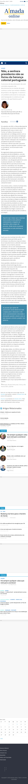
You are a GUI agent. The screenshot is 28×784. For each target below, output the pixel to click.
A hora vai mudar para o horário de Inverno (11, 529)
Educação (13, 610)
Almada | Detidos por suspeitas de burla (10, 412)
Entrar (8, 23)
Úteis (2, 508)
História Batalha (4, 418)
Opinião (3, 68)
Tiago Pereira (10, 470)
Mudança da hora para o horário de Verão (13, 515)
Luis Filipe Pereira (11, 440)
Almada (5, 384)
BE (17, 384)
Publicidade (3, 759)
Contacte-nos (3, 753)
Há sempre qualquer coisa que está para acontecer (17, 436)
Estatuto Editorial (4, 748)
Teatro (7, 590)
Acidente (12, 599)
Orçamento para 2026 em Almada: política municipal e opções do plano (17, 466)
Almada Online (12, 384)
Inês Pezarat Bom (6, 110)
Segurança (3, 601)
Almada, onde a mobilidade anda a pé (16, 456)
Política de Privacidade (5, 757)
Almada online (21, 394)
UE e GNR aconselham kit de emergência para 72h (12, 523)
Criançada (7, 610)
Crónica (20, 384)
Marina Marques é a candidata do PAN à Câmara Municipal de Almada (12, 424)
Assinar (3, 23)
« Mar (1, 738)
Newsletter (2, 755)
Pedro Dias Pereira (11, 459)
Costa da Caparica (4, 599)
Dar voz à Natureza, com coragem (15, 446)
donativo (3, 394)
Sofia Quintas (13, 517)
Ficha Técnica (3, 750)
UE (1, 511)
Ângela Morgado (11, 449)
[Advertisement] (14, 44)
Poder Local (19, 599)
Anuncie (3, 398)
